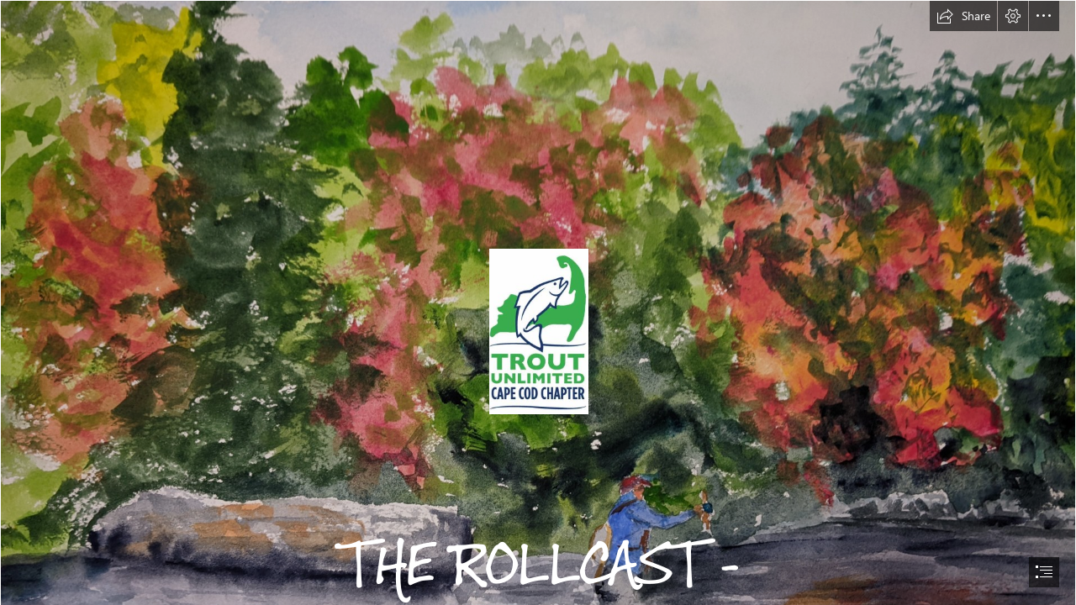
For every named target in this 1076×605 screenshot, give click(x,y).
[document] (538, 302)
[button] (963, 16)
